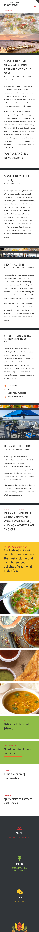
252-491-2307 (19, 901)
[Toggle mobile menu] (35, 6)
